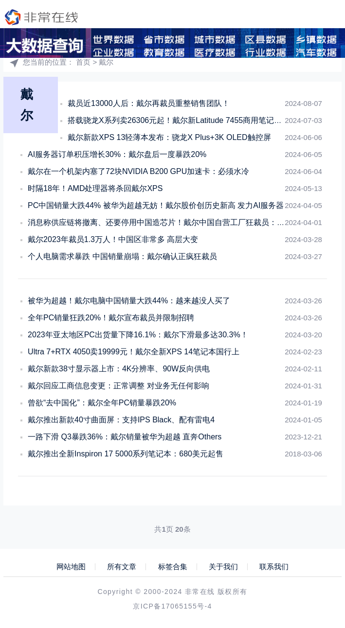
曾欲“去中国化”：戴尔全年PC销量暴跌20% (102, 403)
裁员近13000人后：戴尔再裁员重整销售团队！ (149, 103)
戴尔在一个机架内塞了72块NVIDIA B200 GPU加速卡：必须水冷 (138, 171)
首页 (83, 62)
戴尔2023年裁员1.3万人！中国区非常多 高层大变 (113, 239)
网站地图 (71, 566)
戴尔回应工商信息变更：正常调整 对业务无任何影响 (118, 386)
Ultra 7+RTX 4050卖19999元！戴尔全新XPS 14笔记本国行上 (133, 352)
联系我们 (274, 566)
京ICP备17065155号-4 (172, 606)
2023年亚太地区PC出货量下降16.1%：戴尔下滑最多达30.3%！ (138, 335)
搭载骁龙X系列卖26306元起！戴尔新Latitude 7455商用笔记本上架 (182, 120)
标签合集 (172, 566)
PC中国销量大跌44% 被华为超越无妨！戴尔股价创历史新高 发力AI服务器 (156, 205)
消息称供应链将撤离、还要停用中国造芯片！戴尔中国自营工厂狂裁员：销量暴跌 (168, 222)
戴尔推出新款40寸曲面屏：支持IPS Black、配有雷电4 (121, 420)
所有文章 (121, 566)
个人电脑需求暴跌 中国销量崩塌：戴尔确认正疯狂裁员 (122, 256)
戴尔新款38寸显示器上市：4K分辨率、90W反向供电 (119, 369)
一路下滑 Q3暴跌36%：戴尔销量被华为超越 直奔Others (124, 437)
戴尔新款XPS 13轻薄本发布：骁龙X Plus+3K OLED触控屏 (169, 137)
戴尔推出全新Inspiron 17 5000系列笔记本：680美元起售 (125, 454)
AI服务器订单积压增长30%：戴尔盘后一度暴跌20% (117, 154)
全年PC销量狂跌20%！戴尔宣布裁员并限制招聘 (111, 318)
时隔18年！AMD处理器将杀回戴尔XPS (95, 188)
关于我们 (223, 566)
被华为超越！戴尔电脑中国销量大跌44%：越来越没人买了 (129, 301)
